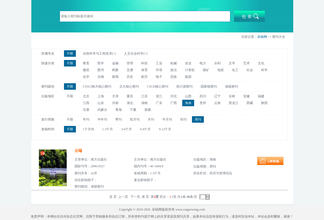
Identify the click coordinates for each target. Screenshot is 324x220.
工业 (159, 63)
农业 (188, 63)
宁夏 (133, 110)
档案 (115, 70)
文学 (232, 63)
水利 (217, 63)
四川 (203, 96)
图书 (100, 70)
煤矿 (206, 70)
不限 (70, 53)
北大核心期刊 (129, 86)
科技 (144, 63)
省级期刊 (231, 86)
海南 (188, 103)
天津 (115, 96)
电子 (159, 77)
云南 (217, 103)
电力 (203, 63)
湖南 (144, 103)
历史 (130, 77)
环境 (159, 70)
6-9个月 (145, 129)
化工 (235, 70)
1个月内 (88, 129)
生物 (100, 77)
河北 (173, 96)
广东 (159, 103)
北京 (86, 96)
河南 (115, 103)
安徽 (246, 96)
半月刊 (167, 119)
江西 (86, 103)
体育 (144, 70)
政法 (173, 70)
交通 (130, 70)
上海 (100, 96)
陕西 (264, 103)
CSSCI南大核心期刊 (97, 86)
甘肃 (86, 110)
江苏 (144, 96)
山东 (100, 103)
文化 (261, 63)
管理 (130, 63)
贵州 (203, 103)
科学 (264, 70)
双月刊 (135, 119)
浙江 (159, 96)
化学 (86, 77)
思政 (173, 77)
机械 (173, 63)
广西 (173, 103)
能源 (188, 77)
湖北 (130, 103)
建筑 (86, 70)
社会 (250, 70)
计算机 (190, 70)
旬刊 (183, 119)
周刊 (198, 119)
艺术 (246, 63)
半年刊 (102, 119)
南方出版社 (99, 159)
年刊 (86, 119)
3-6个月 (126, 129)
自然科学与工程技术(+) (99, 53)
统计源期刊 (184, 86)
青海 (118, 110)
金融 (115, 63)
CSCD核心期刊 (157, 86)
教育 (86, 63)
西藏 (250, 103)
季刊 (118, 119)
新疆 (147, 110)
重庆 (130, 96)
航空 (144, 77)
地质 (220, 70)
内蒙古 (102, 110)
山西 (188, 96)
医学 (100, 63)
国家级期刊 (209, 86)
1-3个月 (107, 129)
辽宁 (217, 96)
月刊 (151, 119)
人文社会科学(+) (135, 53)
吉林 (232, 96)
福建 (261, 96)
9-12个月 (165, 129)
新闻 (115, 77)
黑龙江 (233, 103)
